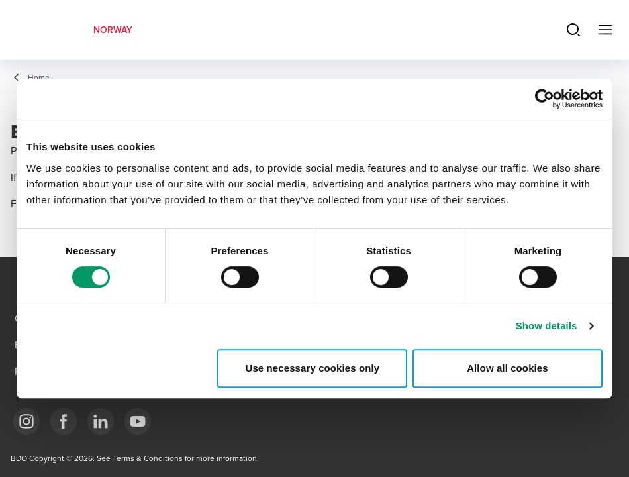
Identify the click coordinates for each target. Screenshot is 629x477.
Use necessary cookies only (313, 368)
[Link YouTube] (138, 421)
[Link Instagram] (26, 421)
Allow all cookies (507, 368)
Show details (546, 325)
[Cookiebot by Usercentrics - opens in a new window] (545, 99)
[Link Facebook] (63, 421)
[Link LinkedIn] (101, 421)
